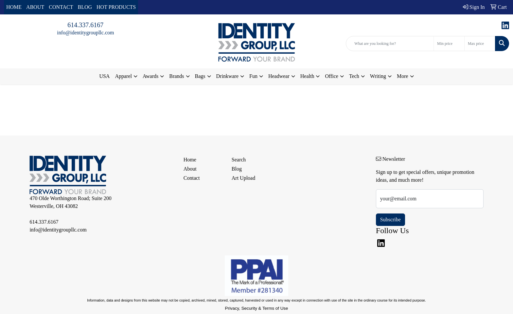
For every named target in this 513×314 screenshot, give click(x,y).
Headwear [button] (279, 76)
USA (104, 76)
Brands (176, 76)
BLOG (85, 7)
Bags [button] (200, 76)
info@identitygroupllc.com (85, 32)
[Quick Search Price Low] (449, 43)
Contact (192, 178)
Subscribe (390, 219)
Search (239, 159)
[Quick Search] (390, 43)
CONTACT (61, 7)
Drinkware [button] (227, 76)
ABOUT (35, 7)
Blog (237, 169)
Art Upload (243, 178)
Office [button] (331, 76)
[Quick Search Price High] (479, 43)
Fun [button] (253, 76)
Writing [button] (378, 76)
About (190, 169)
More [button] (402, 76)
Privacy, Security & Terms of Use (256, 308)
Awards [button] (150, 76)
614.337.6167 (85, 24)
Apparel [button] (123, 76)
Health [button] (307, 76)
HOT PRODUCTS (116, 7)
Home (190, 159)
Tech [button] (354, 76)
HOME (14, 7)
